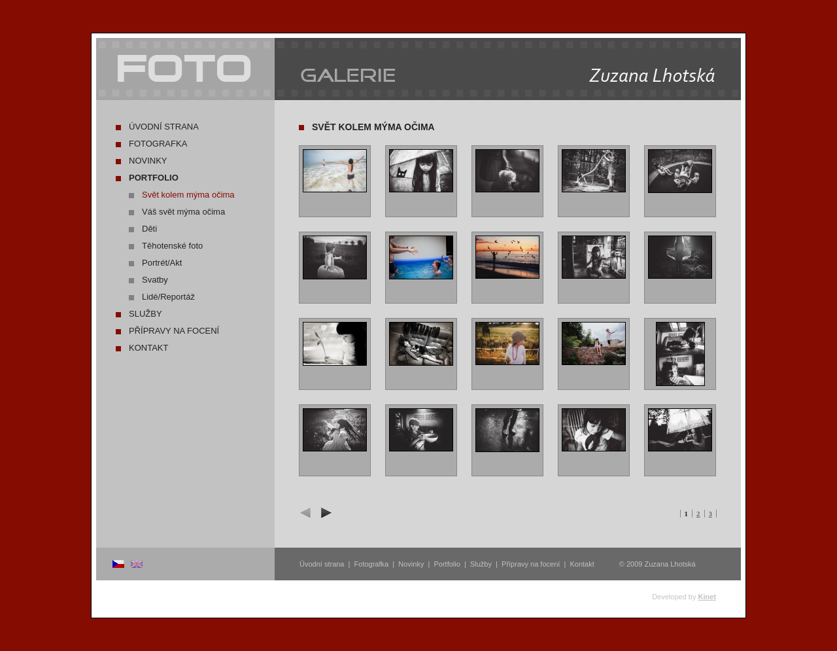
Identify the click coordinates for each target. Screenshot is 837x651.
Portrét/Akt (162, 263)
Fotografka (158, 144)
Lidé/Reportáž (168, 297)
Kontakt (148, 348)
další (324, 512)
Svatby (155, 280)
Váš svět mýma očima (183, 212)
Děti (149, 229)
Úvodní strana (164, 127)
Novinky (148, 161)
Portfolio (154, 178)
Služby (145, 314)
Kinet (707, 597)
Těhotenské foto (172, 246)
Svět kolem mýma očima (188, 195)
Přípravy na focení (174, 331)
